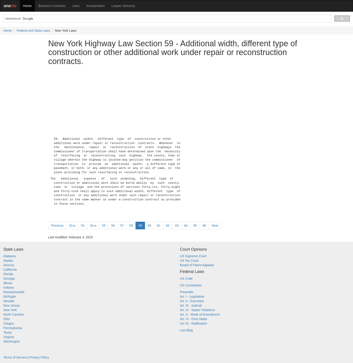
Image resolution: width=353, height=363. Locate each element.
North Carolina (13, 314)
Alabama (9, 256)
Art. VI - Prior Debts (193, 319)
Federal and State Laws (33, 30)
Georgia (9, 278)
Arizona (8, 265)
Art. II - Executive (192, 301)
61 (159, 225)
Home (27, 6)
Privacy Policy (39, 357)
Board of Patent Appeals (197, 265)
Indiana (8, 287)
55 (104, 225)
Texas (7, 332)
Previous (57, 225)
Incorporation (95, 6)
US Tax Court (189, 260)
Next (215, 225)
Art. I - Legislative (192, 296)
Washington (11, 341)
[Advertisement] (176, 100)
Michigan (9, 296)
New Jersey (11, 305)
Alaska (8, 260)
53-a (72, 225)
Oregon (8, 323)
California (10, 269)
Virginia (8, 337)
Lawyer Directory (123, 6)
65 (195, 225)
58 (131, 225)
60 (149, 225)
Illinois (7, 283)
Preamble (186, 292)
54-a (93, 225)
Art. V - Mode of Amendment (200, 314)
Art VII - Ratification (193, 323)
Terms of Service (15, 357)
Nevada (8, 301)
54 (83, 225)
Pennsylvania (12, 328)
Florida (8, 274)
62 (168, 225)
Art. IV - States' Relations (197, 310)
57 (122, 225)
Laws (76, 6)
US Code (186, 278)
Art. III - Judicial (190, 305)
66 (204, 225)
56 (113, 225)
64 (186, 225)
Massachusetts (13, 292)
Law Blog (186, 330)
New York (10, 310)
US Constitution (191, 285)
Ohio (6, 319)
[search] (166, 18)
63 (177, 225)
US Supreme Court (193, 256)
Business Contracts (52, 6)
